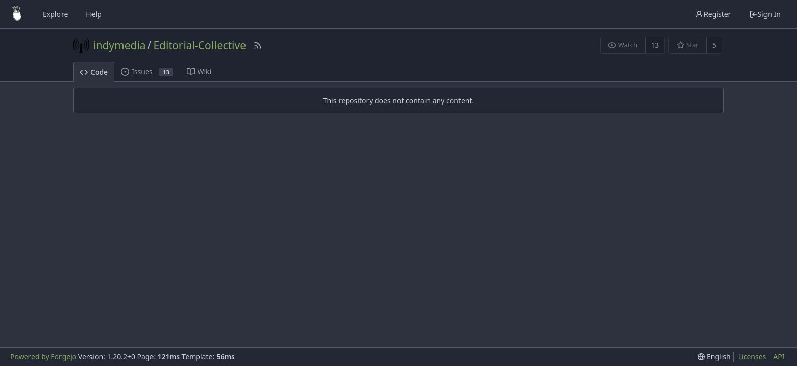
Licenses (752, 356)
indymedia (119, 45)
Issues (147, 71)
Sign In (765, 14)
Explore (55, 14)
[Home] (16, 14)
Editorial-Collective (199, 45)
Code (94, 72)
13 (655, 45)
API (778, 356)
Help (94, 14)
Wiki (199, 71)
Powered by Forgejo (43, 356)
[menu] (714, 356)
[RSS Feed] (257, 45)
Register (713, 14)
